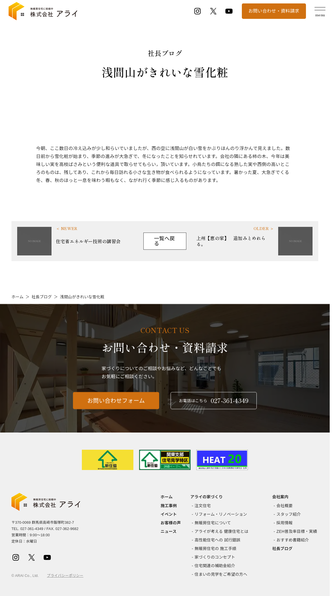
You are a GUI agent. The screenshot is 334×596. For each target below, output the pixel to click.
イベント (169, 514)
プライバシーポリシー (65, 576)
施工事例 (169, 505)
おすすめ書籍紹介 (292, 540)
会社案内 (280, 497)
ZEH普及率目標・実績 (296, 531)
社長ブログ (41, 297)
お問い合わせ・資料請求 (273, 11)
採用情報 (284, 523)
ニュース (169, 531)
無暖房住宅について (213, 523)
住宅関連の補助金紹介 (215, 565)
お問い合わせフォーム (116, 406)
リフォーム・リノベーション (221, 514)
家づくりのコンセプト (215, 557)
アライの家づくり (206, 497)
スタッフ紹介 (288, 514)
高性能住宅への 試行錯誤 (217, 540)
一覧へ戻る (164, 241)
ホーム (17, 297)
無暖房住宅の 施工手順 (215, 548)
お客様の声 (171, 523)
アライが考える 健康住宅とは (221, 531)
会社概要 (284, 505)
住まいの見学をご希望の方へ (221, 574)
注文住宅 (203, 505)
